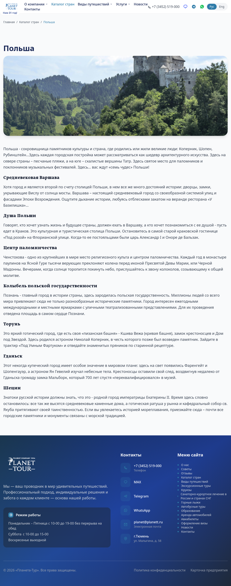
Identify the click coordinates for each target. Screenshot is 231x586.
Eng (221, 7)
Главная (9, 22)
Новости (32, 9)
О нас (183, 465)
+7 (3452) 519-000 (147, 466)
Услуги (124, 4)
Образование (189, 511)
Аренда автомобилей (194, 515)
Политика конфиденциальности (159, 567)
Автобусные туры (191, 507)
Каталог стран (63, 4)
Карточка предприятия (209, 567)
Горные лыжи (189, 502)
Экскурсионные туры (194, 486)
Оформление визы (193, 523)
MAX (137, 482)
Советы (185, 469)
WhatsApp (142, 510)
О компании (37, 4)
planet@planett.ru (148, 522)
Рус (212, 7)
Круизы (185, 490)
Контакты (50, 9)
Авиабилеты (188, 519)
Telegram (141, 496)
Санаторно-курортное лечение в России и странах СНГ (202, 496)
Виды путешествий (96, 4)
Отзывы (185, 473)
